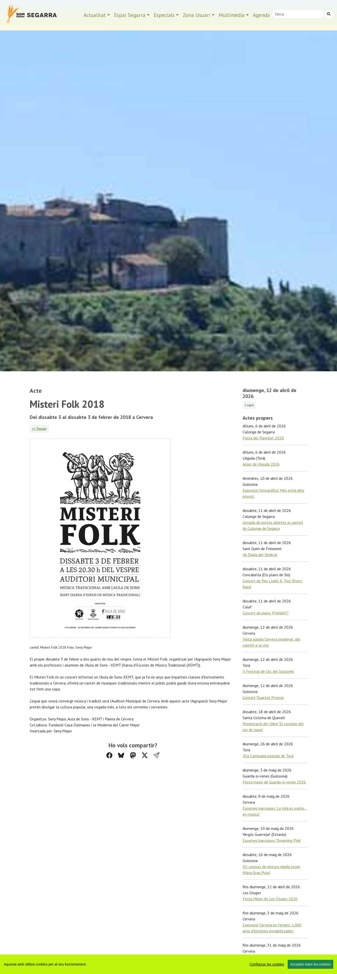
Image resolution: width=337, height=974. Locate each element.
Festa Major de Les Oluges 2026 (270, 898)
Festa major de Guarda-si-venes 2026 (274, 781)
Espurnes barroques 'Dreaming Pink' (272, 840)
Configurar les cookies (267, 964)
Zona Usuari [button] (196, 15)
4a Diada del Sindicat (260, 554)
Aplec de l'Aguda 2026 (261, 464)
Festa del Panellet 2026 (263, 437)
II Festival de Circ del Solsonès (268, 671)
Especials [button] (164, 15)
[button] (156, 755)
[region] (168, 964)
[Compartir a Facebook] (109, 755)
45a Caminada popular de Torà (268, 755)
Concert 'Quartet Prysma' (263, 697)
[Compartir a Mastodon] (133, 755)
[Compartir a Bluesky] (121, 755)
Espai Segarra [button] (129, 15)
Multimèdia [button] (232, 15)
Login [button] (249, 405)
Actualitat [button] (94, 15)
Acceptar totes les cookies (310, 964)
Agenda (261, 15)
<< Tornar (39, 428)
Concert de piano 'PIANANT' (266, 612)
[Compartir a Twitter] (145, 755)
